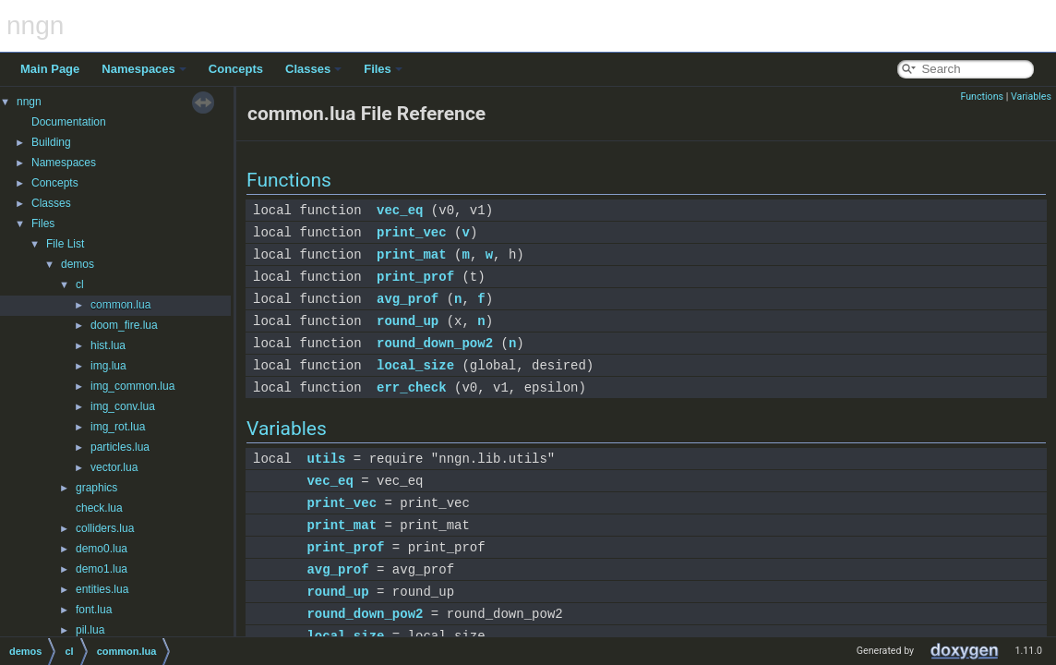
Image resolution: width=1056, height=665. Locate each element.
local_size (415, 365)
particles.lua (120, 447)
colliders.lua (105, 528)
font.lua (94, 609)
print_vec (412, 232)
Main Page (49, 69)
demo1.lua (101, 568)
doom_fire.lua (124, 325)
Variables (1031, 97)
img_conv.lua (122, 406)
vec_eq (400, 210)
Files (383, 69)
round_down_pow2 (435, 343)
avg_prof (407, 299)
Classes (313, 69)
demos (77, 264)
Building (51, 142)
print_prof (415, 276)
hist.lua (108, 345)
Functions (981, 97)
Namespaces (144, 69)
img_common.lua (132, 386)
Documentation (68, 121)
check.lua (99, 508)
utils (325, 458)
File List (65, 243)
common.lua (120, 304)
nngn (29, 101)
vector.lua (114, 467)
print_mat (412, 254)
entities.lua (102, 589)
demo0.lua (101, 548)
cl (80, 284)
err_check (412, 387)
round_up (407, 321)
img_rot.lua (117, 426)
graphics (96, 487)
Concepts (236, 69)
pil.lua (90, 629)
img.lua (108, 365)
